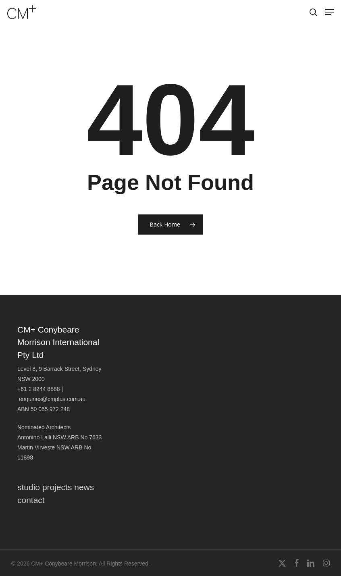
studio (28, 487)
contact (31, 500)
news (84, 487)
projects (57, 487)
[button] (329, 12)
